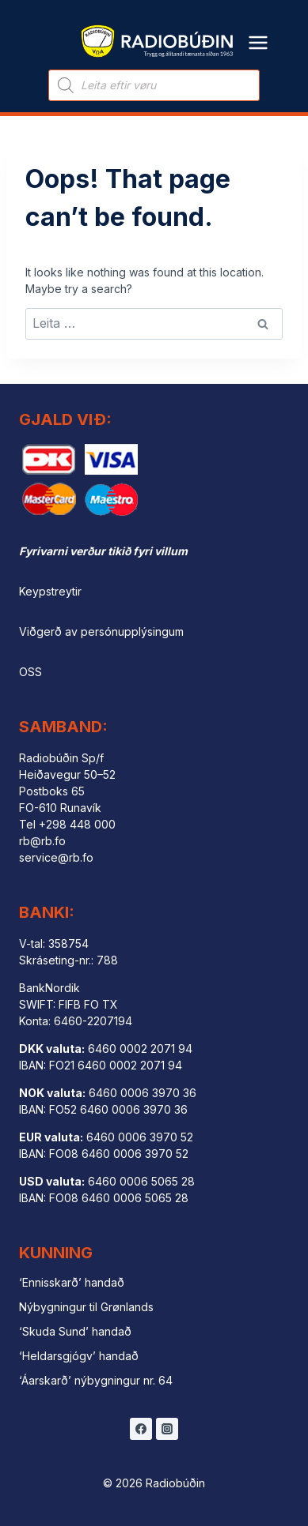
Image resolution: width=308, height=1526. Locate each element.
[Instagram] (167, 1429)
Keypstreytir (50, 591)
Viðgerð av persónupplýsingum (101, 631)
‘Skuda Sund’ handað (75, 1331)
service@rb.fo (56, 857)
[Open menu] (258, 33)
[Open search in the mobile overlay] (154, 85)
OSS (30, 671)
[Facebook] (141, 1429)
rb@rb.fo (42, 841)
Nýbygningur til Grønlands (86, 1307)
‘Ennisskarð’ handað (71, 1282)
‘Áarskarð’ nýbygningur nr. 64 (96, 1380)
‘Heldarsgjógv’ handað (79, 1355)
